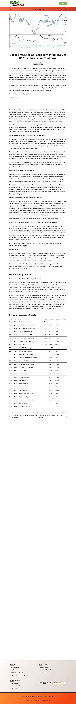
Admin (34, 62)
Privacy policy (14, 688)
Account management (17, 672)
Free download (15, 667)
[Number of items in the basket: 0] (10, 9)
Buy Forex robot (15, 670)
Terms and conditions (16, 686)
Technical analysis (44, 667)
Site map (42, 672)
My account (62, 3)
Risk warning (14, 683)
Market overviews (38, 64)
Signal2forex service (48, 696)
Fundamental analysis (45, 670)
